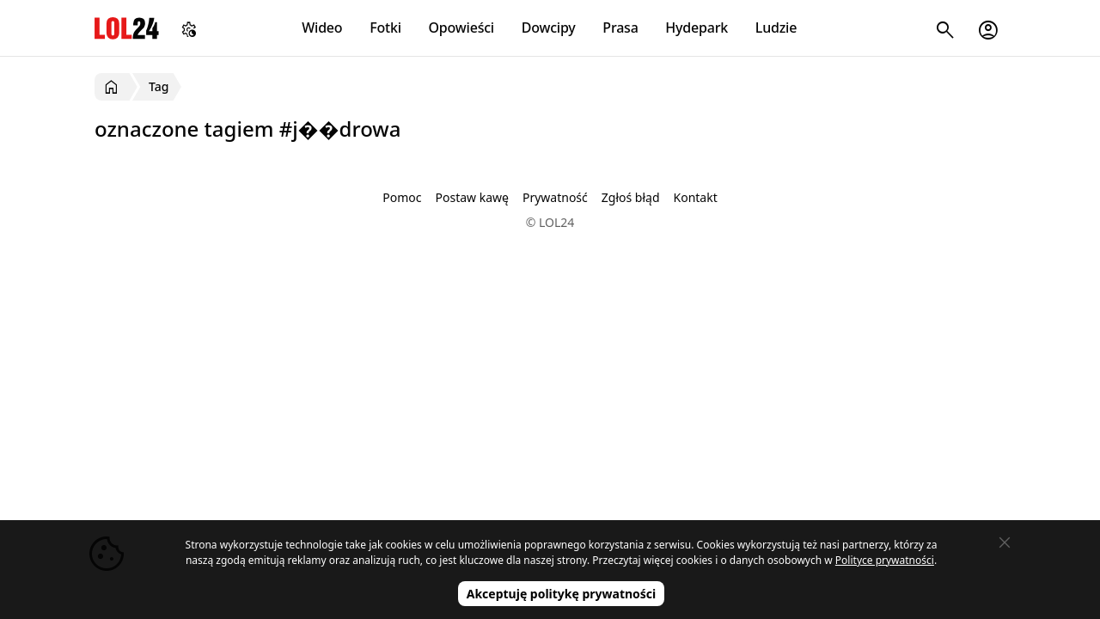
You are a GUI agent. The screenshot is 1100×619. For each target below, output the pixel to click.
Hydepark (696, 27)
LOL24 (127, 28)
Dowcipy (549, 27)
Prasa (620, 27)
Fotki (385, 27)
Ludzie (776, 27)
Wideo (322, 27)
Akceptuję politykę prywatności (562, 593)
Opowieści (462, 27)
